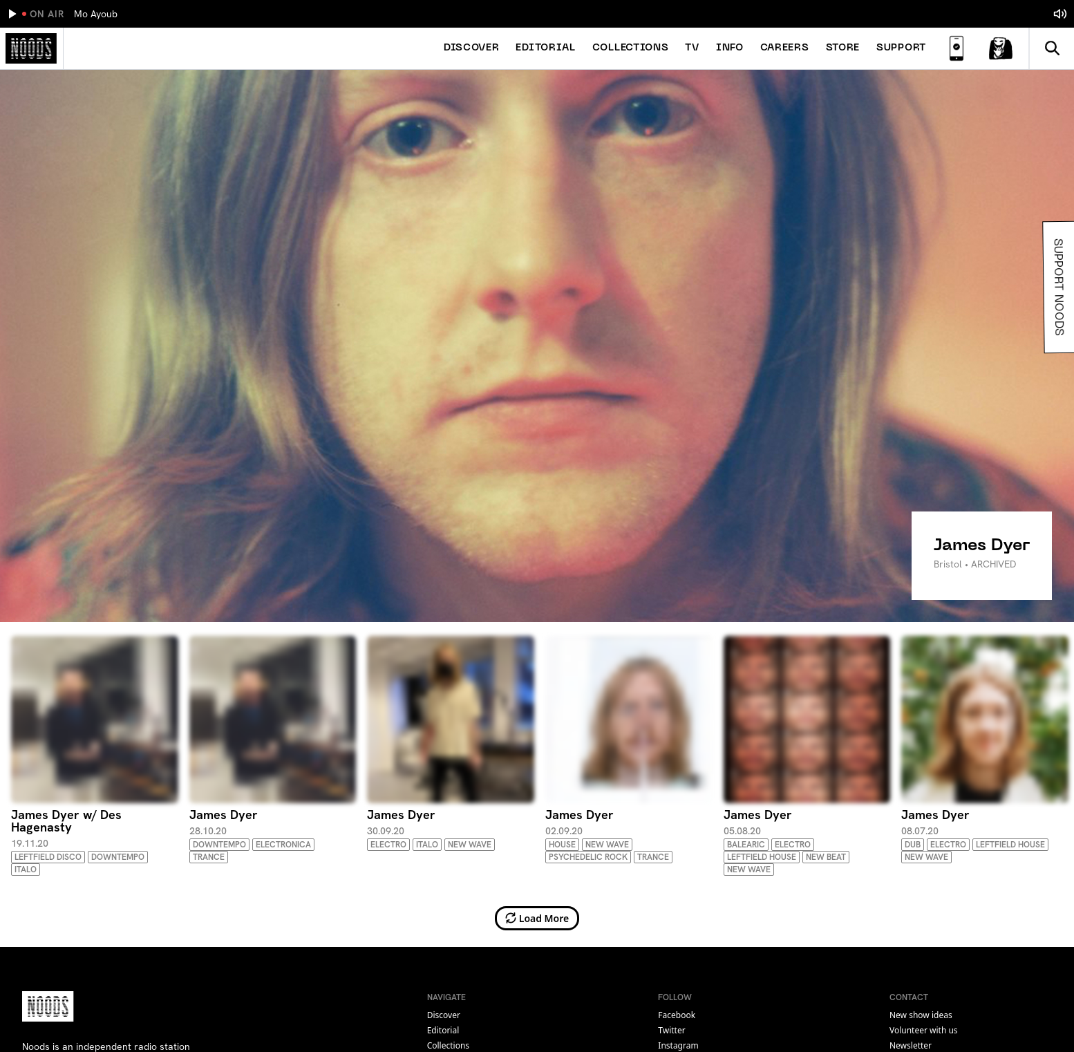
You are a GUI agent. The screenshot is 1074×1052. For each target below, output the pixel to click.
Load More (537, 918)
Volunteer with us (923, 1030)
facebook (676, 1015)
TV (692, 48)
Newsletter (910, 1045)
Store (843, 48)
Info (730, 48)
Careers (784, 48)
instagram (678, 1045)
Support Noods (1056, 287)
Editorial (545, 48)
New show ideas (920, 1015)
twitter (671, 1030)
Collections (630, 48)
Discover (472, 48)
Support (901, 48)
